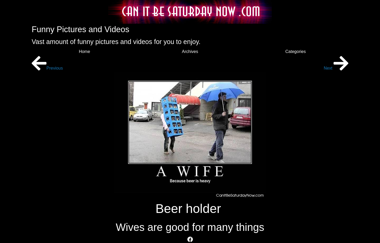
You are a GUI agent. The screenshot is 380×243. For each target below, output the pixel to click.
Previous (47, 68)
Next (336, 68)
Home (84, 51)
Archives (190, 51)
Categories (295, 51)
